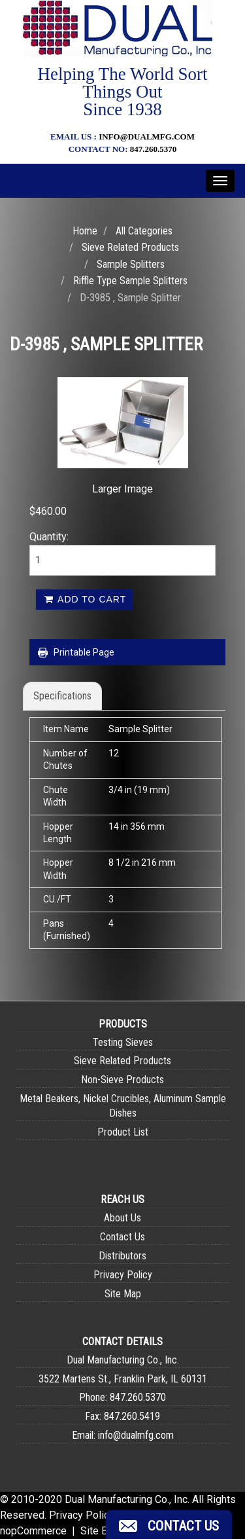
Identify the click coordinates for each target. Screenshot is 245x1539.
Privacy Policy (122, 1275)
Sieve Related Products (130, 247)
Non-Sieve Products (122, 1079)
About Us (122, 1218)
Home (85, 231)
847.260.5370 (153, 149)
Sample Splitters (131, 264)
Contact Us (122, 1237)
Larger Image (122, 489)
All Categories (144, 231)
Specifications (62, 696)
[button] (169, 1524)
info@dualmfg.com (147, 136)
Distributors (122, 1256)
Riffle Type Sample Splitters (130, 280)
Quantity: (49, 536)
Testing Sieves (123, 1042)
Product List (122, 1132)
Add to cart (84, 599)
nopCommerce (33, 1531)
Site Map (123, 1294)
